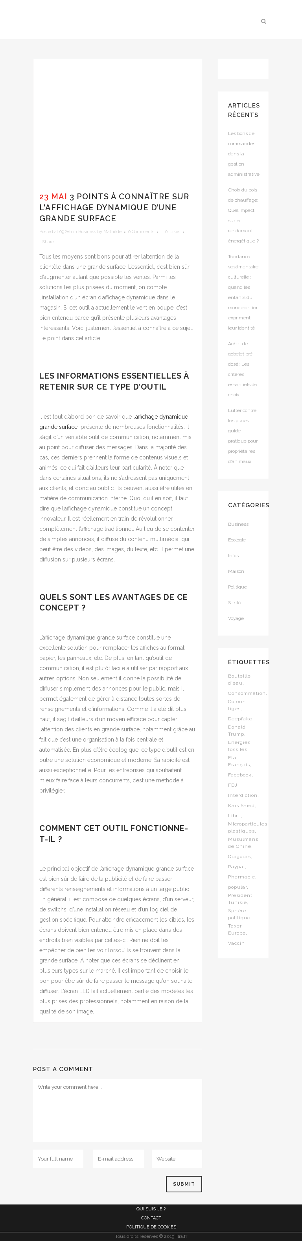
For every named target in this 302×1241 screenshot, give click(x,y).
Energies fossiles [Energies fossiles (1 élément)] (239, 746)
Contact (151, 1218)
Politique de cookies (151, 1227)
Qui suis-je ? (151, 1209)
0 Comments (141, 231)
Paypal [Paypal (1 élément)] (236, 866)
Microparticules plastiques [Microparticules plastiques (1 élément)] (247, 827)
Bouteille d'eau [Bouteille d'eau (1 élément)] (239, 679)
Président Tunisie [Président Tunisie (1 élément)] (240, 899)
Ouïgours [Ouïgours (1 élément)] (239, 856)
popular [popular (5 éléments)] (237, 887)
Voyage (236, 618)
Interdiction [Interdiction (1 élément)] (243, 795)
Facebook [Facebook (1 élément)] (240, 775)
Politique (237, 587)
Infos (233, 555)
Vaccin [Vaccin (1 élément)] (236, 943)
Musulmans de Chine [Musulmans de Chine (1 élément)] (243, 842)
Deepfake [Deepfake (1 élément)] (240, 719)
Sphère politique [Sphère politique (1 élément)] (239, 914)
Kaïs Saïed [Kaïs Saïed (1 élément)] (241, 805)
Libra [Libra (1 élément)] (234, 815)
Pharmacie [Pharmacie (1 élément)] (241, 877)
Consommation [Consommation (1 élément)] (247, 693)
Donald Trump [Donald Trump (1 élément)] (237, 730)
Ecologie (237, 540)
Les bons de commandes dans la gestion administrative (244, 154)
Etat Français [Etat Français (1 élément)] (239, 761)
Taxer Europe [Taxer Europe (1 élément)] (237, 929)
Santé (234, 602)
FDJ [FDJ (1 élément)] (233, 785)
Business (87, 231)
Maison (236, 571)
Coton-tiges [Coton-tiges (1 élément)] (236, 705)
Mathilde (112, 231)
